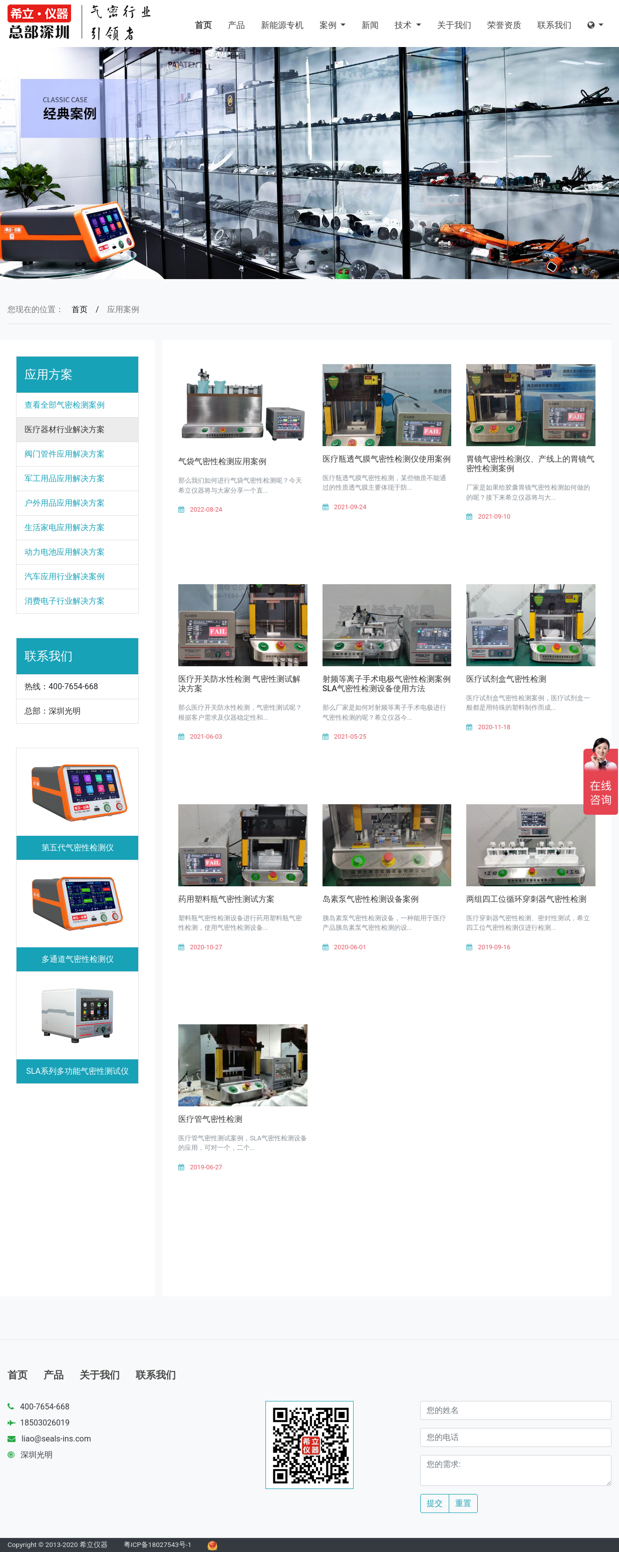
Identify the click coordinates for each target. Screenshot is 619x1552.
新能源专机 (282, 25)
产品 (236, 25)
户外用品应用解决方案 (65, 503)
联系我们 (554, 25)
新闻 (370, 25)
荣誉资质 (504, 25)
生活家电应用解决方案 (65, 527)
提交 (435, 1503)
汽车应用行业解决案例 (65, 576)
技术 (404, 25)
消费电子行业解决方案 (65, 601)
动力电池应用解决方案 (65, 552)
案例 (329, 25)
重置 (463, 1503)
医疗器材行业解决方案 (65, 429)
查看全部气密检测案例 (65, 405)
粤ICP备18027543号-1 (158, 1544)
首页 (203, 25)
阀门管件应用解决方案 (65, 454)
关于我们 (454, 25)
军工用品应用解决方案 (65, 478)
